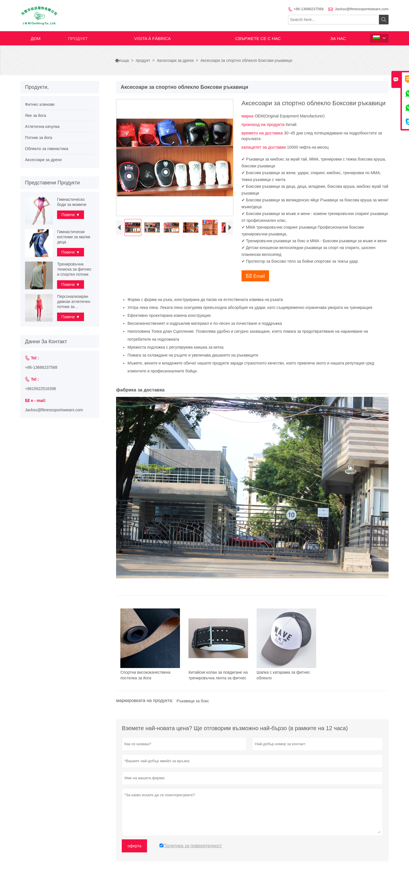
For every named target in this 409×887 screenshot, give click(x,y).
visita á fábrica (152, 38)
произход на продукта (264, 124)
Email (255, 275)
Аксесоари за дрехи (175, 60)
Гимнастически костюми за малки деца (73, 236)
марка (248, 115)
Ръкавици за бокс (193, 701)
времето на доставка (263, 132)
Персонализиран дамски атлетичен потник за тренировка (73, 301)
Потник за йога (38, 137)
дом (35, 38)
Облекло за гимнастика (46, 148)
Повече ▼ (70, 214)
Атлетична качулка (42, 126)
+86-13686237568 (308, 9)
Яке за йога (35, 115)
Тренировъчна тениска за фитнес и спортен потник (74, 269)
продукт (78, 38)
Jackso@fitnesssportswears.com (361, 9)
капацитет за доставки (264, 147)
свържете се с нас (258, 38)
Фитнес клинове (39, 104)
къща (122, 60)
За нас (338, 38)
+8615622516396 (40, 388)
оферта (134, 846)
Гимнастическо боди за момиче (71, 202)
